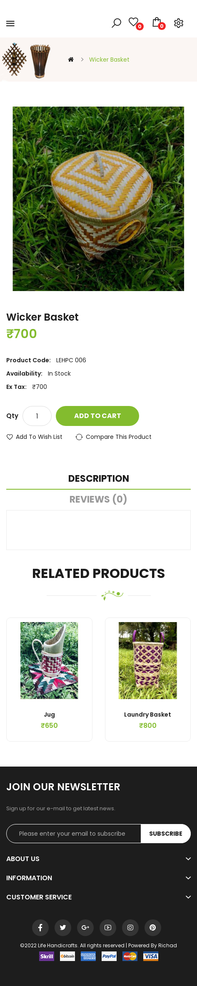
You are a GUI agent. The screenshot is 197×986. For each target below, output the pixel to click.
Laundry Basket (147, 714)
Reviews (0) (98, 499)
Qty (12, 415)
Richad (167, 945)
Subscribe (165, 833)
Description (98, 478)
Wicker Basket (109, 59)
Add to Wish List (39, 437)
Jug (49, 714)
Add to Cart (97, 416)
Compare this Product (119, 437)
